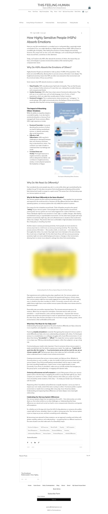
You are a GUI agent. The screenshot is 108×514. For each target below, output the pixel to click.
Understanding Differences (34, 433)
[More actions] (81, 33)
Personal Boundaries (45, 430)
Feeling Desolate (74, 22)
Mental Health (54, 427)
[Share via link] (38, 442)
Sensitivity (66, 430)
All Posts (21, 22)
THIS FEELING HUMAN (54, 5)
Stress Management (32, 430)
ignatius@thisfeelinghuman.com (54, 507)
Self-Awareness (44, 427)
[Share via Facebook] (27, 442)
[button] (89, 7)
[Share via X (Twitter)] (31, 442)
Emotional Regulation (32, 437)
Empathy (62, 427)
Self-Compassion (70, 427)
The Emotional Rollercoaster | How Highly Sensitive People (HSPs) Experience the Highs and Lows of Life (29, 474)
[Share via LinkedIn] (35, 442)
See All (88, 455)
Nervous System (47, 433)
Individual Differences (70, 433)
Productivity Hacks (50, 22)
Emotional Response (58, 433)
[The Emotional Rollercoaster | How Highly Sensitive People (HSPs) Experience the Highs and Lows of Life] (30, 464)
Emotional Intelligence (33, 427)
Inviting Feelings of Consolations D (34, 22)
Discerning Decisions (62, 22)
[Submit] (54, 499)
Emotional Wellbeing (57, 430)
